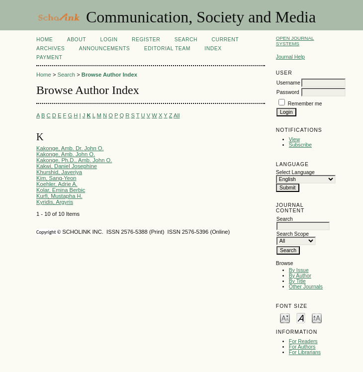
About (76, 39)
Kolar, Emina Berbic (60, 190)
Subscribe (300, 145)
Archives (50, 48)
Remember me (305, 103)
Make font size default (301, 317)
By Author (300, 276)
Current (225, 39)
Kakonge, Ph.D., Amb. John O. (74, 160)
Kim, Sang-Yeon (56, 178)
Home (44, 39)
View (294, 139)
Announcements (104, 48)
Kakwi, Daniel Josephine (66, 166)
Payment (49, 57)
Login (109, 39)
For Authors (302, 347)
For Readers (303, 341)
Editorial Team (167, 48)
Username (288, 83)
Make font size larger (317, 317)
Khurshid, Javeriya (59, 172)
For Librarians (305, 352)
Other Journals (306, 286)
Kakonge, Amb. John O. (65, 154)
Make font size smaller (285, 317)
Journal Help (290, 57)
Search (186, 39)
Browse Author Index (109, 75)
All (177, 115)
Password (287, 92)
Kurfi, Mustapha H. (59, 196)
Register (146, 39)
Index (212, 48)
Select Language (295, 172)
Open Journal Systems (295, 40)
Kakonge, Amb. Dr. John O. (70, 148)
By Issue (299, 270)
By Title (297, 281)
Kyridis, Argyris (54, 202)
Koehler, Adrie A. (57, 184)
